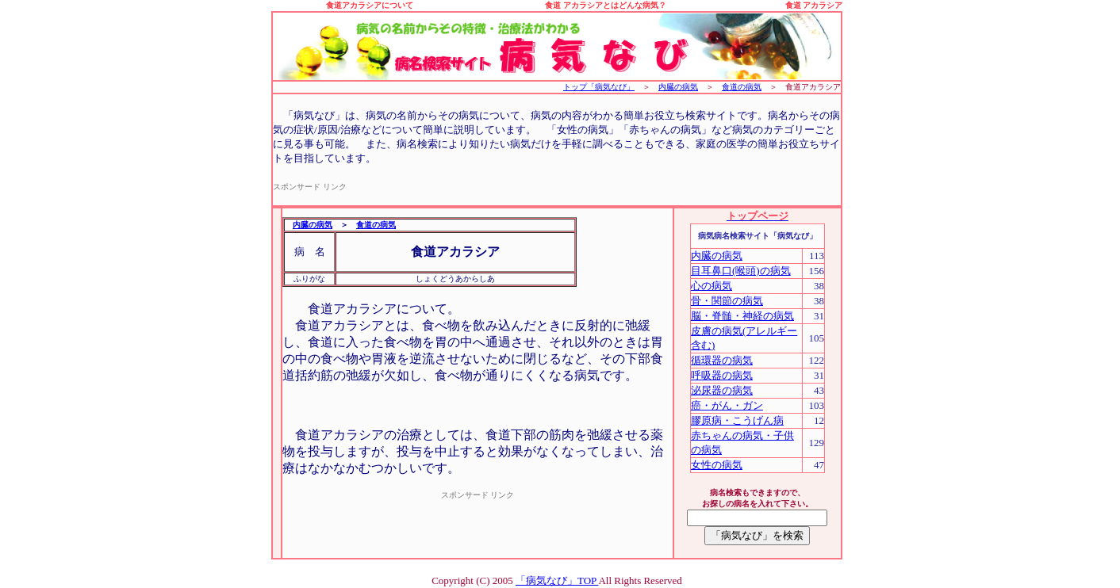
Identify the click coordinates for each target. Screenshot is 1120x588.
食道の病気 (741, 86)
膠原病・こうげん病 (737, 420)
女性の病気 (716, 465)
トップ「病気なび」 (599, 86)
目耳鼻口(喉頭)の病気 (741, 271)
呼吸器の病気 (722, 375)
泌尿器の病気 (722, 390)
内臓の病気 (678, 86)
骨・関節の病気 (727, 301)
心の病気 (711, 286)
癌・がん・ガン (727, 405)
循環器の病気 (722, 360)
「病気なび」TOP (557, 580)
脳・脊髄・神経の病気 (742, 316)
